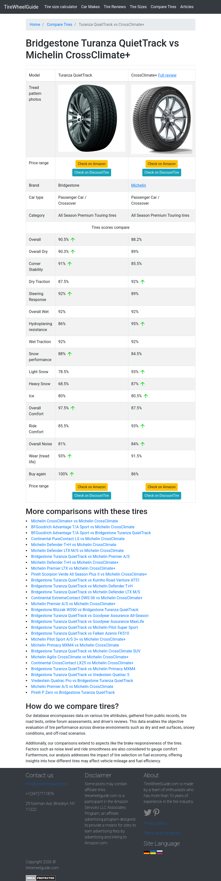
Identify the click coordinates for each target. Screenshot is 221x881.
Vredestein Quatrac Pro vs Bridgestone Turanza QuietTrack (82, 680)
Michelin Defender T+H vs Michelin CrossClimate (73, 544)
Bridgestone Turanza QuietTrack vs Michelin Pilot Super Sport (84, 627)
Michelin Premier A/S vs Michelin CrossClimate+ (73, 603)
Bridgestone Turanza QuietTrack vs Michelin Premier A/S (80, 556)
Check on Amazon (91, 164)
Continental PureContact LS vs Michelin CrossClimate (78, 538)
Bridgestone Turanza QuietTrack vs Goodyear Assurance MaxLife (87, 621)
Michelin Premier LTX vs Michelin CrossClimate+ (73, 568)
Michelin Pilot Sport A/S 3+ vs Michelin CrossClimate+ (78, 639)
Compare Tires (163, 6)
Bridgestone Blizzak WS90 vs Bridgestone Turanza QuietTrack (84, 609)
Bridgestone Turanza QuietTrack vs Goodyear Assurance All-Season (90, 615)
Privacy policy (155, 823)
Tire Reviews (115, 6)
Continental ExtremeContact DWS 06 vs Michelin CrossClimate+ (87, 598)
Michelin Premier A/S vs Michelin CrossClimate (72, 686)
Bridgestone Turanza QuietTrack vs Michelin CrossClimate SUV (86, 651)
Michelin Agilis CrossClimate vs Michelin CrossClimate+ (80, 657)
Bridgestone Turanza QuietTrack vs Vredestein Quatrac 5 (80, 674)
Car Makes (90, 6)
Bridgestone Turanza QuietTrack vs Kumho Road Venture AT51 (85, 580)
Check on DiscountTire (91, 172)
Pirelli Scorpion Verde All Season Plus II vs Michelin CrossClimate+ (89, 574)
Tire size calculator (61, 6)
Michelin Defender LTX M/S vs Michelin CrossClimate (77, 550)
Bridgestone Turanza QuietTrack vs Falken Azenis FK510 (80, 633)
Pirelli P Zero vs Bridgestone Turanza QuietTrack (73, 692)
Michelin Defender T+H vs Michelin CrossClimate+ (75, 562)
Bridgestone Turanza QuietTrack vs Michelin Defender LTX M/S (85, 592)
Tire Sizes (138, 6)
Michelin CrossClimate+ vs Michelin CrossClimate (74, 521)
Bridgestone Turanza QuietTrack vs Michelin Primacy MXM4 (83, 668)
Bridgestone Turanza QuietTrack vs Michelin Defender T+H (82, 586)
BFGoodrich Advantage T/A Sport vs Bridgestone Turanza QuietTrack (91, 533)
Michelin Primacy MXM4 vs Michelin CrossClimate (75, 645)
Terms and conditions (162, 833)
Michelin (138, 185)
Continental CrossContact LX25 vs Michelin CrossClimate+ (82, 663)
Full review (167, 75)
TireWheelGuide (21, 7)
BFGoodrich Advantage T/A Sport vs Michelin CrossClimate (82, 527)
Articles (186, 6)
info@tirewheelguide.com (47, 783)
